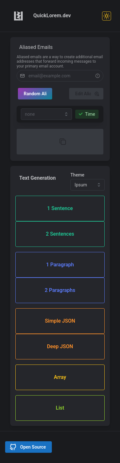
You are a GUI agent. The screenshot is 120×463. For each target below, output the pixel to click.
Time (87, 114)
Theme (77, 174)
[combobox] (46, 114)
